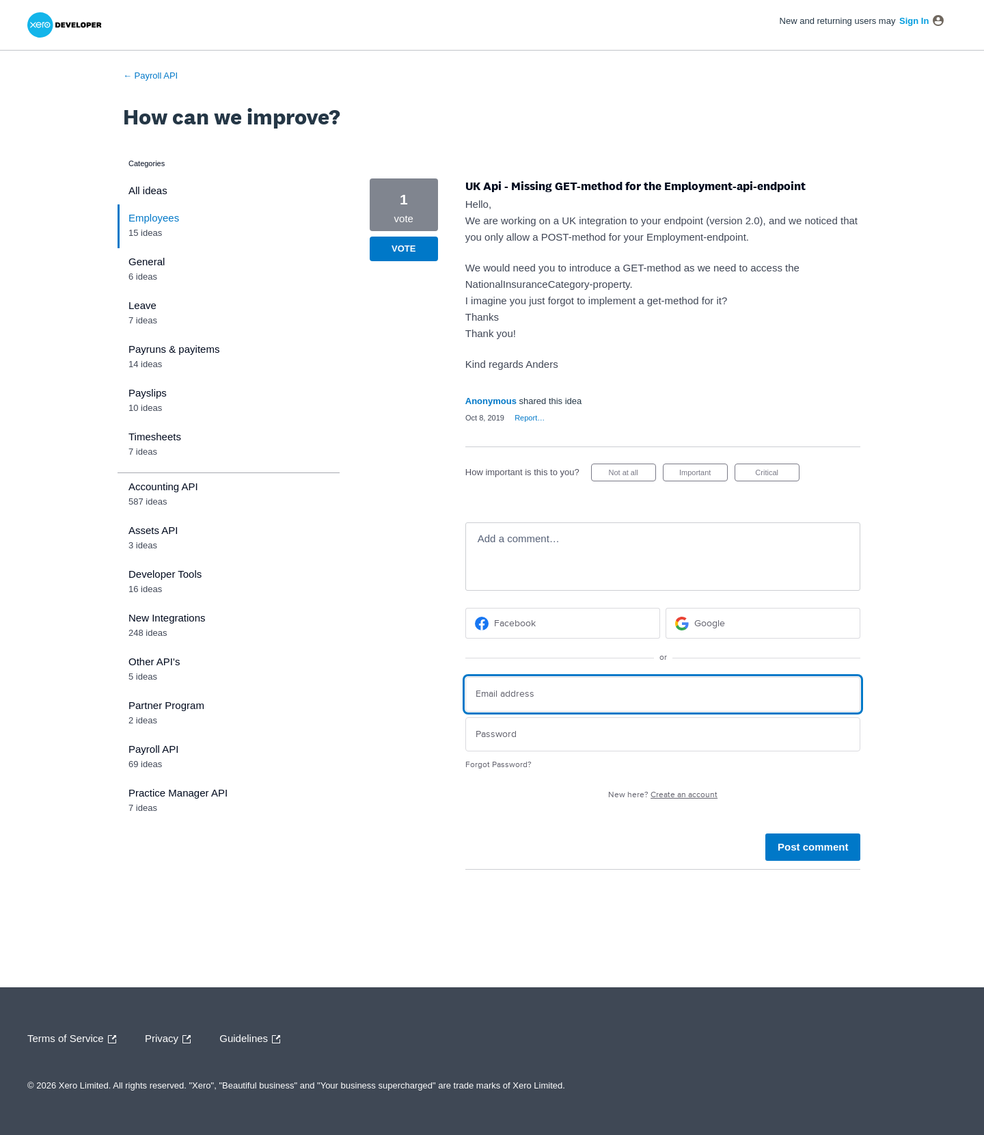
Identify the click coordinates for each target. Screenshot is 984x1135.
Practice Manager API (178, 793)
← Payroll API (150, 75)
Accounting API (163, 486)
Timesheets (154, 436)
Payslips (147, 393)
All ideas (147, 190)
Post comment (813, 847)
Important (703, 474)
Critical (777, 474)
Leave (142, 305)
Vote (403, 248)
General (146, 261)
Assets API (153, 530)
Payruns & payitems (173, 349)
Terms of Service (75, 1039)
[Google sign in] (763, 623)
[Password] (663, 734)
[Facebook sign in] (562, 623)
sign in (914, 21)
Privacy (171, 1039)
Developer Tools (165, 574)
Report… (530, 418)
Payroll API (153, 749)
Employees (153, 218)
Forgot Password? (498, 765)
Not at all (631, 474)
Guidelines (253, 1039)
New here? (663, 795)
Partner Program (166, 705)
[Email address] (663, 694)
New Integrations (167, 618)
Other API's (154, 661)
